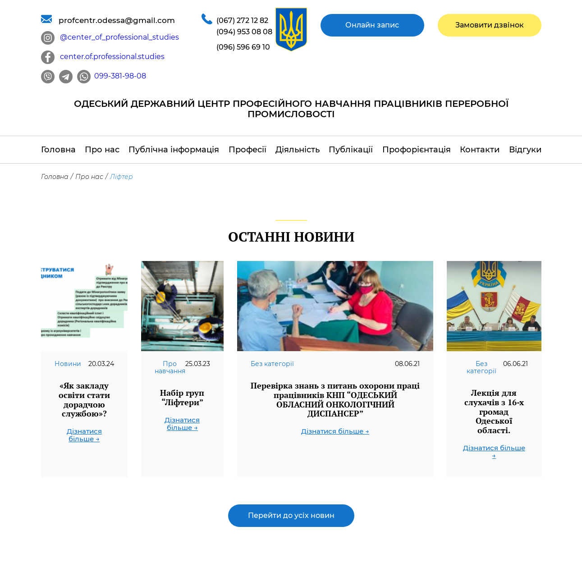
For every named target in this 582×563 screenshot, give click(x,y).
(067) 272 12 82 (242, 20)
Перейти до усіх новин (291, 515)
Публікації (351, 150)
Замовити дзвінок (489, 25)
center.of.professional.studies (103, 56)
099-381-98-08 (111, 76)
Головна (58, 150)
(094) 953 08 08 (244, 31)
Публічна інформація (173, 150)
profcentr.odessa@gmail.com (108, 20)
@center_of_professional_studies (110, 37)
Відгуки (525, 150)
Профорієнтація (416, 150)
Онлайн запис (372, 25)
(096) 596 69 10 (243, 47)
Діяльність (297, 150)
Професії (247, 150)
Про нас (102, 150)
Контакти (480, 150)
